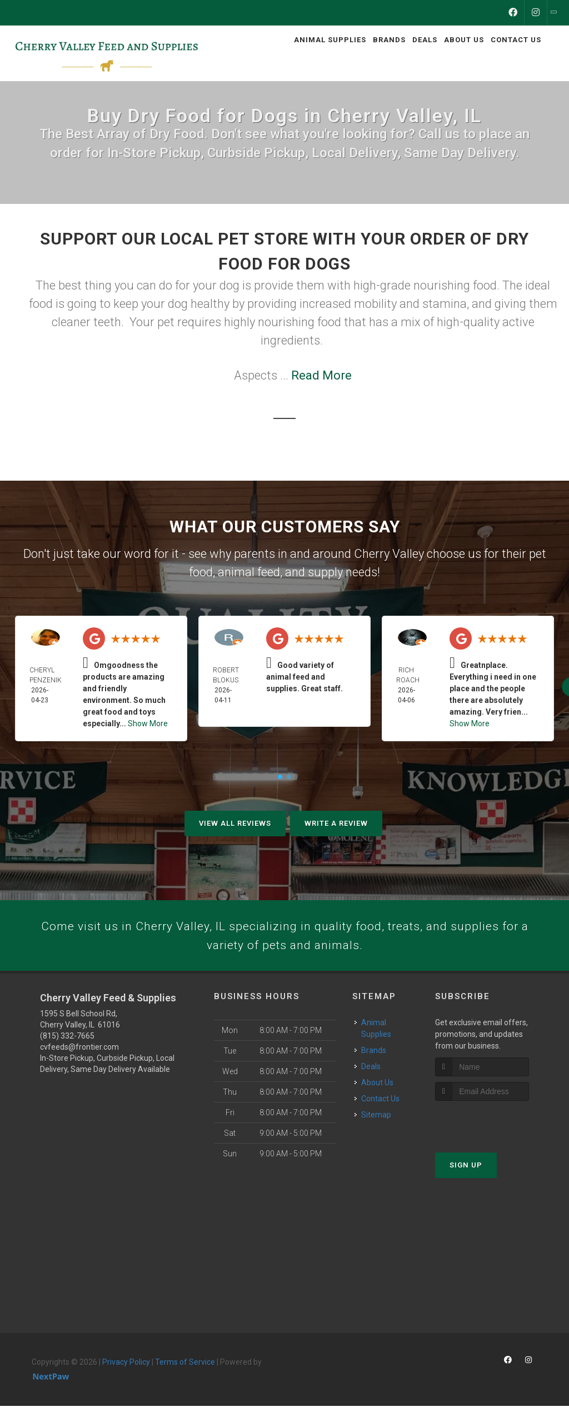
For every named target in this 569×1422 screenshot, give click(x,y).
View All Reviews (235, 823)
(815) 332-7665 (67, 1051)
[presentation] (494, 1137)
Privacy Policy (126, 1378)
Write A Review (336, 823)
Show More (148, 723)
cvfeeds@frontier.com (79, 1063)
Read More (321, 375)
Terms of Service (185, 1378)
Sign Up (466, 1181)
